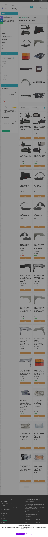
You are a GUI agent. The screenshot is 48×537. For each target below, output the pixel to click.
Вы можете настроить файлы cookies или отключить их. (24, 529)
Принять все (20, 533)
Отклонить (28, 533)
